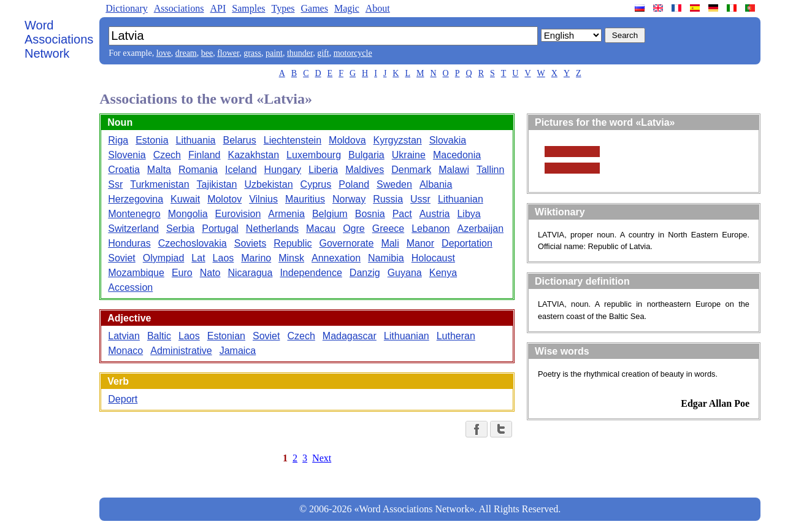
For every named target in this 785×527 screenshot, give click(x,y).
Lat (198, 258)
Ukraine (409, 155)
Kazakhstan (254, 155)
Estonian (226, 336)
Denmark (411, 169)
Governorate (346, 243)
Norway (349, 199)
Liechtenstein (292, 140)
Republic (293, 243)
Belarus (239, 140)
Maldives (364, 169)
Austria (434, 214)
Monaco (125, 350)
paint (274, 53)
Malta (159, 169)
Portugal (220, 228)
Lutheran (456, 336)
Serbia (180, 228)
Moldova (347, 140)
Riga (118, 140)
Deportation (467, 243)
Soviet (121, 258)
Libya (468, 214)
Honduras (129, 243)
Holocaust (433, 258)
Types (282, 8)
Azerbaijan (480, 228)
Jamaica (238, 350)
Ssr (115, 184)
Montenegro (134, 214)
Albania (435, 184)
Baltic (159, 336)
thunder (300, 53)
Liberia (323, 169)
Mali (390, 243)
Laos (223, 258)
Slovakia (447, 140)
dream (186, 53)
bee (207, 53)
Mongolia (188, 214)
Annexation (336, 258)
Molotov (224, 199)
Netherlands (272, 228)
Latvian (124, 336)
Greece (388, 228)
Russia (388, 199)
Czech (167, 155)
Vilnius (263, 199)
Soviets (250, 243)
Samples (248, 8)
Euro (182, 272)
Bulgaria (366, 155)
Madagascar (350, 336)
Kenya (443, 272)
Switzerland (133, 228)
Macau (320, 228)
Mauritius (305, 199)
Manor (420, 243)
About (378, 8)
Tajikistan (217, 184)
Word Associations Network (59, 39)
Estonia (152, 140)
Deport (122, 399)
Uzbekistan (268, 184)
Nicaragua (250, 272)
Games (314, 8)
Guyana (405, 272)
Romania (198, 169)
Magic (346, 8)
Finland (204, 155)
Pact (402, 214)
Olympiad (164, 258)
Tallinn (490, 169)
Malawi (453, 169)
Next (321, 458)
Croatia (124, 169)
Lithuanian (460, 199)
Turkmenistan (159, 184)
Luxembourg (313, 155)
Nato (210, 272)
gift (323, 53)
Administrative (181, 350)
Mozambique (136, 272)
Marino (256, 258)
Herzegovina (135, 199)
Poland (354, 184)
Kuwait (185, 199)
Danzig (365, 272)
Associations (179, 8)
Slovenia (126, 155)
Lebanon (431, 228)
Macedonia (457, 155)
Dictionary (126, 8)
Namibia (386, 258)
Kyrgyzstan (397, 140)
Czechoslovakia (192, 243)
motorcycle (353, 53)
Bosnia (370, 214)
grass (252, 53)
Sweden (394, 184)
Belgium (330, 214)
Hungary (282, 169)
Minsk (291, 258)
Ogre (354, 228)
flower (228, 53)
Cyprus (316, 184)
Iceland (241, 169)
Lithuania (196, 140)
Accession (130, 287)
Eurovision (238, 214)
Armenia (286, 214)
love (163, 53)
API (218, 8)
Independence (311, 272)
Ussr (420, 199)
